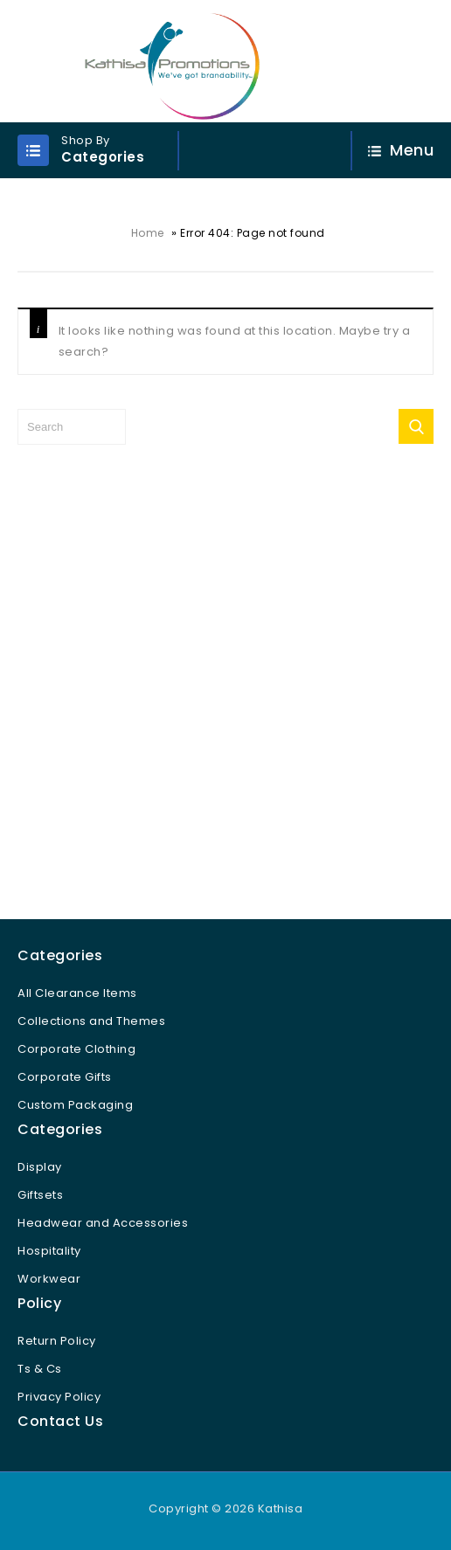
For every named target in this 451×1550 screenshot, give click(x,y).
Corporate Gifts (64, 1077)
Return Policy (56, 1340)
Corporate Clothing (76, 1049)
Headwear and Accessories (102, 1222)
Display (39, 1167)
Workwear (48, 1278)
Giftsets (40, 1195)
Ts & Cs (39, 1368)
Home (147, 232)
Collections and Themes (91, 1021)
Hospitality (49, 1250)
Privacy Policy (59, 1396)
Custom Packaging (75, 1105)
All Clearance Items (77, 993)
